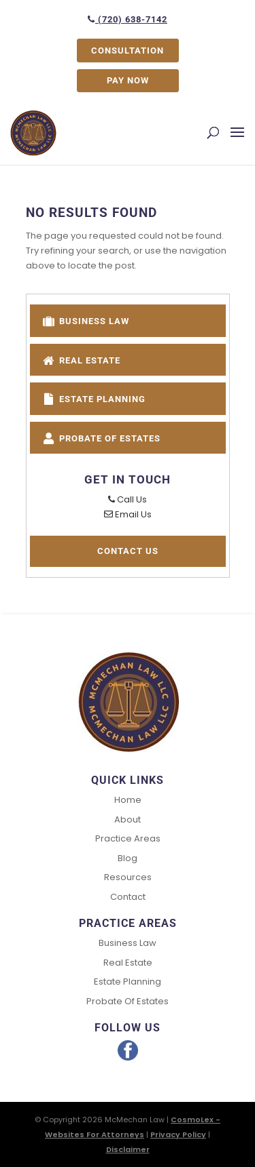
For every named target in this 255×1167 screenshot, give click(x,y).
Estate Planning (93, 397)
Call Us (127, 499)
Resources (128, 877)
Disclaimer (128, 1149)
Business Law (85, 319)
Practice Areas (127, 838)
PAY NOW (128, 80)
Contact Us (127, 551)
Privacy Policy (178, 1134)
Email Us (128, 514)
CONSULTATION (127, 50)
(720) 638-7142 (127, 19)
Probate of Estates (100, 437)
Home (127, 799)
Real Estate (80, 359)
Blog (127, 858)
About (127, 819)
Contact (128, 896)
